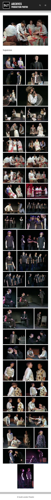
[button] (40, 5)
